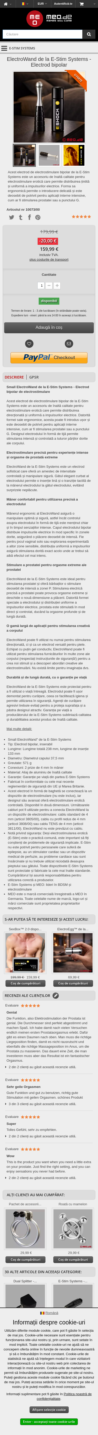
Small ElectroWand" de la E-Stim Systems (39, 739)
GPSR (34, 377)
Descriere (14, 377)
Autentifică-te (63, 3)
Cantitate (49, 275)
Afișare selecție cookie (49, 1409)
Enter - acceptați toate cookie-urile (49, 1421)
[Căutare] (88, 34)
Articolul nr (16, 210)
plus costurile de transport (49, 259)
